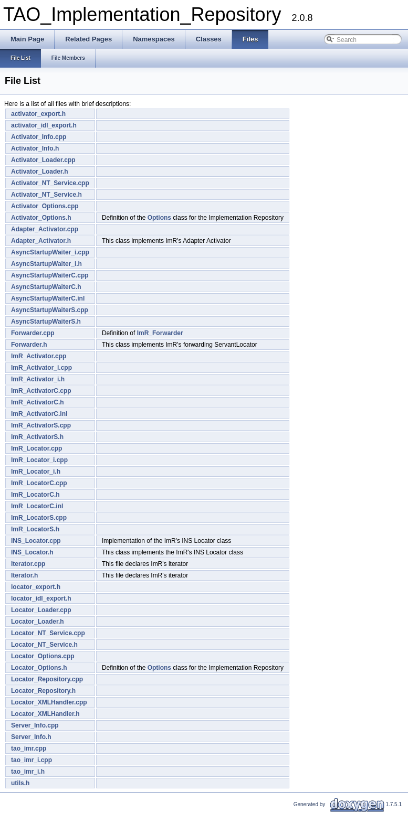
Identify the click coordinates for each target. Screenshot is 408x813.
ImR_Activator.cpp (38, 356)
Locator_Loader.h (37, 621)
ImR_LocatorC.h (35, 494)
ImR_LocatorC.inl (37, 506)
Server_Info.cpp (35, 725)
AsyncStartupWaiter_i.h (46, 264)
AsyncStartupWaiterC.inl (48, 298)
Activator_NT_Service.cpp (50, 183)
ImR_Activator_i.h (38, 379)
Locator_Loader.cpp (41, 610)
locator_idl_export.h (41, 598)
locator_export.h (35, 587)
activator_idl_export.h (44, 125)
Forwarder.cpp (33, 333)
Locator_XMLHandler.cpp (49, 702)
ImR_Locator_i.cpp (39, 460)
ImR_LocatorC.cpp (39, 483)
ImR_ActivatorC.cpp (41, 390)
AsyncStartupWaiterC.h (46, 287)
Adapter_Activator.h (41, 240)
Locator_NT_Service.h (44, 644)
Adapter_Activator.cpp (44, 229)
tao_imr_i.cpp (31, 760)
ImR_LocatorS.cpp (39, 517)
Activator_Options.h (41, 217)
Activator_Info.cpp (38, 137)
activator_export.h (38, 113)
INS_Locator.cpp (36, 540)
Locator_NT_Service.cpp (48, 633)
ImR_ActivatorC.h (37, 402)
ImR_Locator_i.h (35, 471)
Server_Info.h (31, 737)
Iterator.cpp (28, 564)
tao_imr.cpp (28, 748)
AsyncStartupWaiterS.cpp (49, 310)
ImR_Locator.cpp (36, 448)
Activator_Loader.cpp (43, 160)
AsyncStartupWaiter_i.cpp (50, 252)
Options (159, 217)
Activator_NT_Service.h (46, 194)
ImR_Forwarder (160, 333)
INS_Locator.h (32, 552)
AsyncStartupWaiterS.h (46, 321)
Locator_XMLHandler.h (45, 714)
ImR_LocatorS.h (35, 529)
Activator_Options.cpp (45, 206)
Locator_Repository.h (43, 690)
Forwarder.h (29, 344)
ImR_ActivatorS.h (37, 437)
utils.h (20, 783)
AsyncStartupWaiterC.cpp (50, 275)
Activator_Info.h (35, 148)
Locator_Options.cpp (43, 656)
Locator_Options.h (39, 667)
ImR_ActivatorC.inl (39, 414)
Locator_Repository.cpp (47, 679)
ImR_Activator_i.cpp (41, 367)
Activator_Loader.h (39, 171)
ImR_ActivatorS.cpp (41, 425)
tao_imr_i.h (28, 771)
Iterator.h (24, 575)
